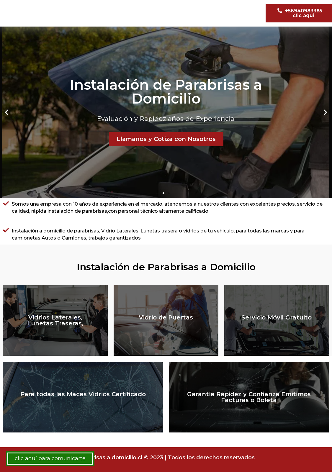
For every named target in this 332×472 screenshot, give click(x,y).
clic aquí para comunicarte (50, 458)
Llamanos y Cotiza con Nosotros (166, 139)
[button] (163, 193)
